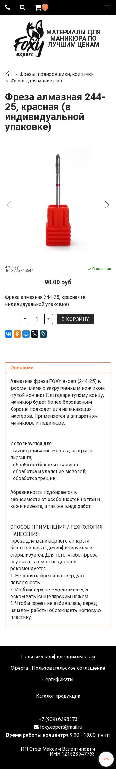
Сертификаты (58, 679)
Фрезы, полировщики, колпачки (56, 74)
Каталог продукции (58, 696)
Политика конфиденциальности (58, 657)
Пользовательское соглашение (68, 668)
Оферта (19, 668)
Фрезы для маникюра (36, 81)
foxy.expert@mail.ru (61, 727)
